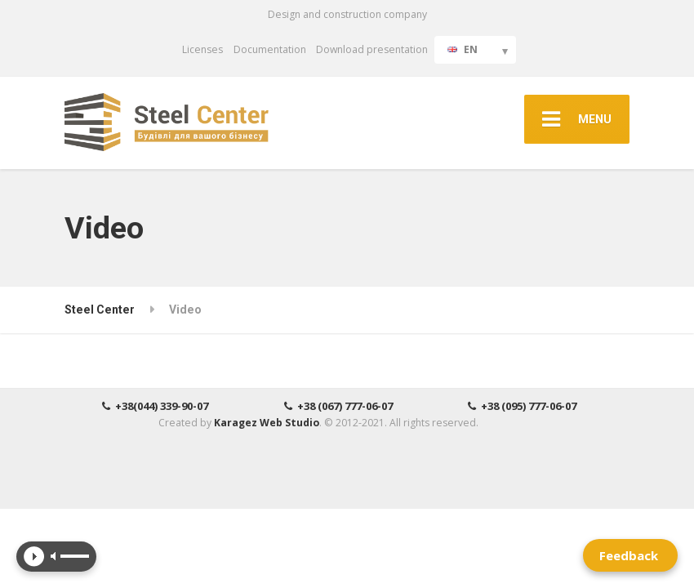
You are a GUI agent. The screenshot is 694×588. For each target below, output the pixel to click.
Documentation (270, 49)
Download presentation (372, 49)
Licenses (202, 49)
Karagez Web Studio (266, 423)
